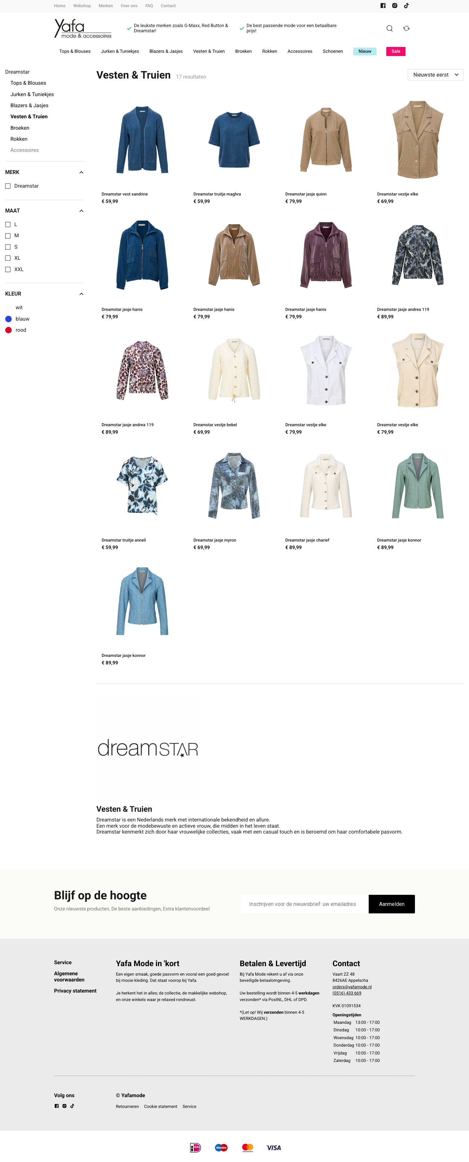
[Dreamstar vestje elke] (418, 151)
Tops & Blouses (75, 51)
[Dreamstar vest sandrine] (142, 151)
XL (17, 258)
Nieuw (365, 51)
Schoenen (333, 51)
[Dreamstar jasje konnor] (418, 497)
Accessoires (300, 51)
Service (63, 962)
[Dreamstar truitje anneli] (142, 497)
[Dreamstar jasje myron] (234, 497)
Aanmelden (392, 904)
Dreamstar (26, 186)
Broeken (243, 51)
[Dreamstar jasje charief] (326, 497)
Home (59, 6)
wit (19, 308)
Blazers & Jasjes (166, 51)
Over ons (129, 6)
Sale (395, 51)
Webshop (82, 6)
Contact (168, 6)
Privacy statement (75, 991)
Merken (106, 6)
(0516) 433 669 (347, 993)
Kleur (44, 294)
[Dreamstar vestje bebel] (234, 382)
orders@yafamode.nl (352, 987)
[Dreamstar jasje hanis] (142, 267)
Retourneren (127, 1106)
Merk (44, 172)
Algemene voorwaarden (69, 976)
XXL (19, 269)
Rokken (269, 51)
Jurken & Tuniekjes (120, 51)
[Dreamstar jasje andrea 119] (418, 267)
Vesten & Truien (209, 51)
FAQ (149, 6)
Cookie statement (160, 1106)
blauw (22, 319)
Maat (44, 211)
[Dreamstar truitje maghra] (234, 151)
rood (21, 330)
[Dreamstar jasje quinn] (326, 151)
